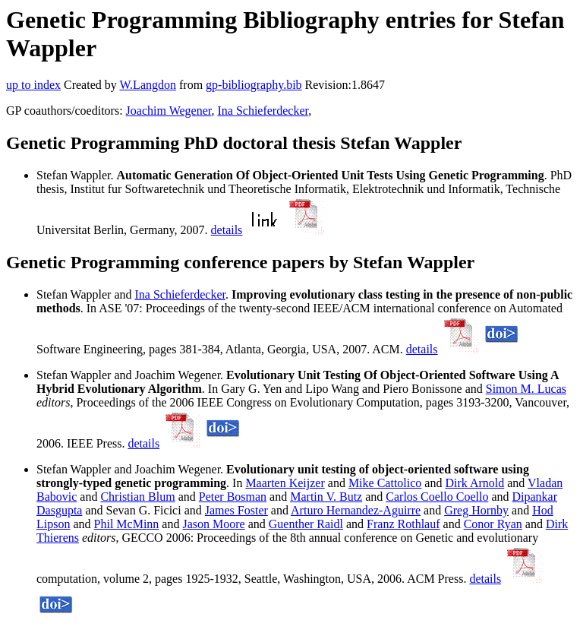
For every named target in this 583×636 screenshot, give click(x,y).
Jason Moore (213, 523)
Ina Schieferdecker (262, 110)
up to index (33, 84)
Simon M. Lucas (526, 388)
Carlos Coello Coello (437, 496)
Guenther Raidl (306, 523)
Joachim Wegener (169, 110)
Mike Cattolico (384, 482)
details (227, 229)
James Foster (236, 510)
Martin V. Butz (326, 496)
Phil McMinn (126, 523)
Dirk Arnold (474, 482)
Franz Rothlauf (403, 523)
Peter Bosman (232, 496)
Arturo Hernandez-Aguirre (356, 510)
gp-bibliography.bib (254, 84)
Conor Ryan (493, 523)
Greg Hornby (476, 510)
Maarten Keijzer (284, 482)
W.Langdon (147, 84)
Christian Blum (137, 496)
